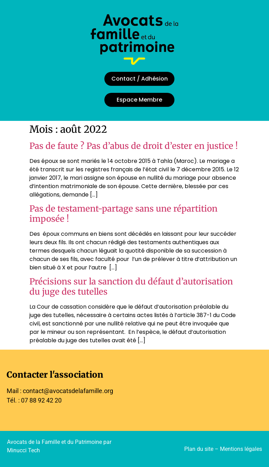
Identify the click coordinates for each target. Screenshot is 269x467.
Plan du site (198, 449)
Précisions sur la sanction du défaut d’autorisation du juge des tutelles (131, 286)
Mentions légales (241, 449)
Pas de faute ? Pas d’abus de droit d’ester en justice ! (133, 145)
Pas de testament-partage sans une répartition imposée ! (123, 213)
